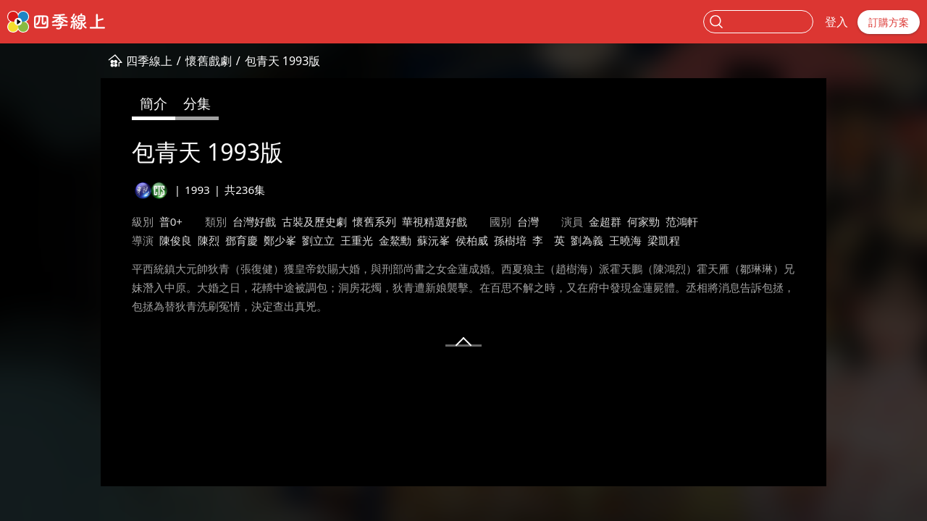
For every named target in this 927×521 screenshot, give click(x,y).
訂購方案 (888, 22)
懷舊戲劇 (208, 61)
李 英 (548, 240)
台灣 (528, 221)
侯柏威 (472, 240)
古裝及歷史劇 (314, 221)
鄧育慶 (241, 240)
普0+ (171, 221)
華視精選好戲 (434, 221)
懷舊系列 (374, 221)
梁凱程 (663, 240)
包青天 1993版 (283, 61)
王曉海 (625, 240)
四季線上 (149, 61)
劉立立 (318, 240)
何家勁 (643, 221)
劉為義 (587, 240)
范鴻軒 (682, 221)
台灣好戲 (254, 221)
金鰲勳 (395, 240)
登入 (836, 22)
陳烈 (208, 240)
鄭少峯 (280, 240)
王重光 (356, 240)
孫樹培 (510, 240)
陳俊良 (175, 240)
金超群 (605, 221)
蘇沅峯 (433, 240)
